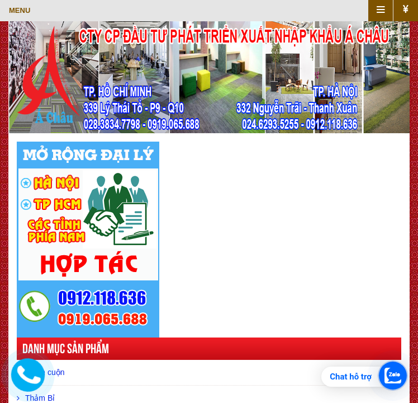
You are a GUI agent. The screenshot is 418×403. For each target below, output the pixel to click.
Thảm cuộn (40, 372)
